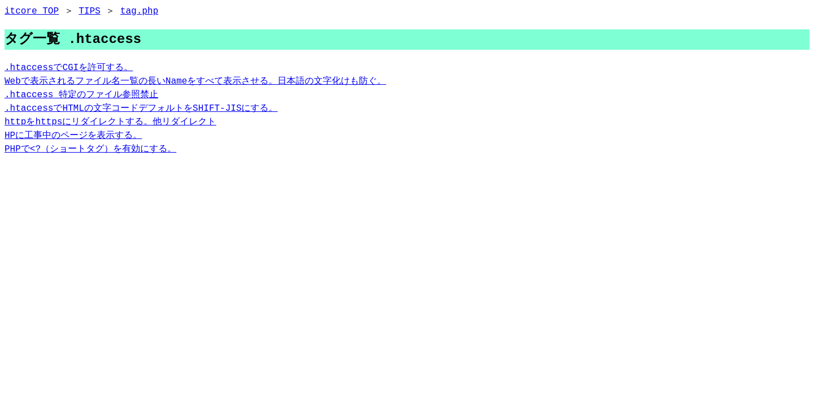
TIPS (89, 11)
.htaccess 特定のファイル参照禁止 (81, 95)
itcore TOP (32, 11)
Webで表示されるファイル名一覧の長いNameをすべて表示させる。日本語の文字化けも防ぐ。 (195, 81)
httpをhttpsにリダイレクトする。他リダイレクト (110, 122)
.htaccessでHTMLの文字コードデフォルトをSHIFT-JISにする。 (141, 108)
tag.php (139, 11)
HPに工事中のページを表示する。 (73, 135)
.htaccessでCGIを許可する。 (69, 68)
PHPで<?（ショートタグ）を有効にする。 (90, 149)
